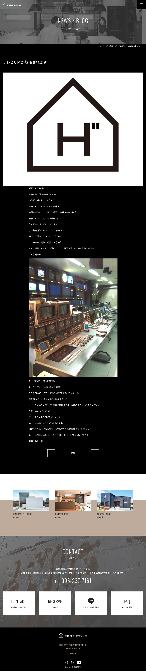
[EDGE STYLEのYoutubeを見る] (79, 662)
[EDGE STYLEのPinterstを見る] (72, 662)
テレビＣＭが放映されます (129, 46)
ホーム (101, 46)
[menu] (141, 4)
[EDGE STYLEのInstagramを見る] (66, 662)
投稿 (111, 46)
